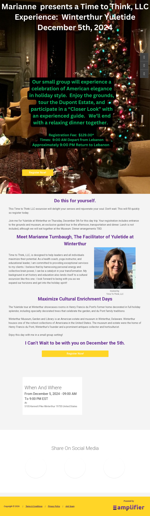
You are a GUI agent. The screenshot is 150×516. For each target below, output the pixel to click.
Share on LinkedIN (75, 467)
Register (144, 57)
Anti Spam (70, 506)
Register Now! (37, 172)
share (144, 74)
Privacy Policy (54, 506)
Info (144, 65)
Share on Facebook (35, 467)
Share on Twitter (114, 467)
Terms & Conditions (34, 506)
